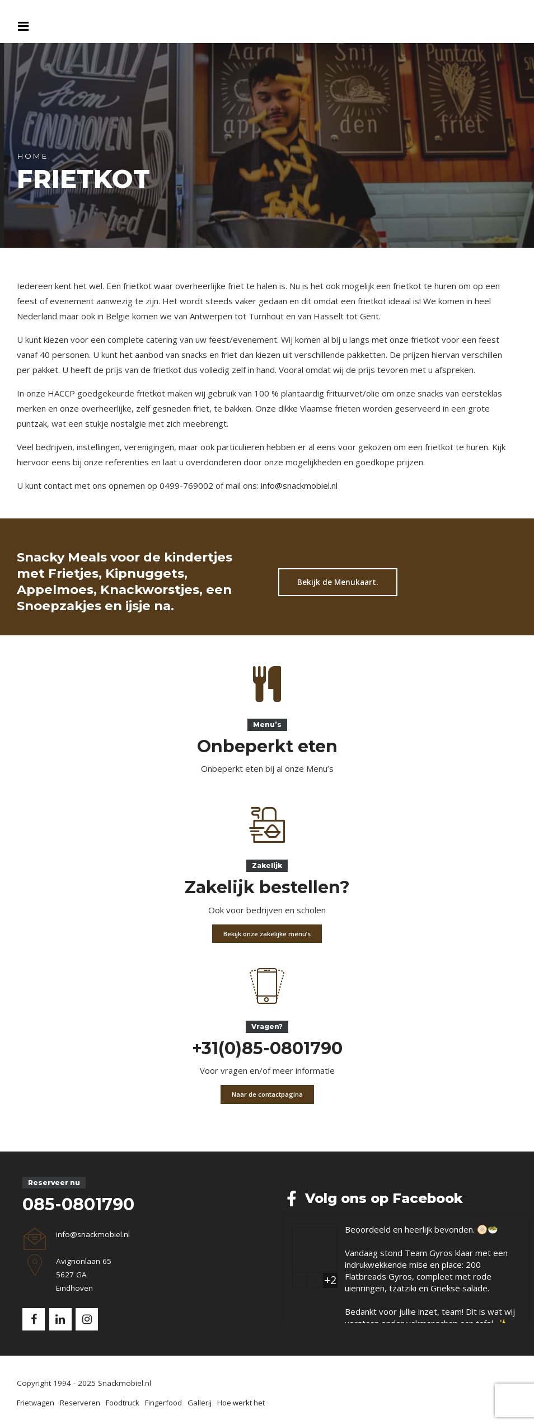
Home (32, 156)
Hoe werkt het (241, 1403)
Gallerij (200, 1403)
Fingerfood (163, 1403)
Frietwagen (35, 1403)
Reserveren (80, 1403)
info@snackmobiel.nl (299, 485)
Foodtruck (122, 1403)
